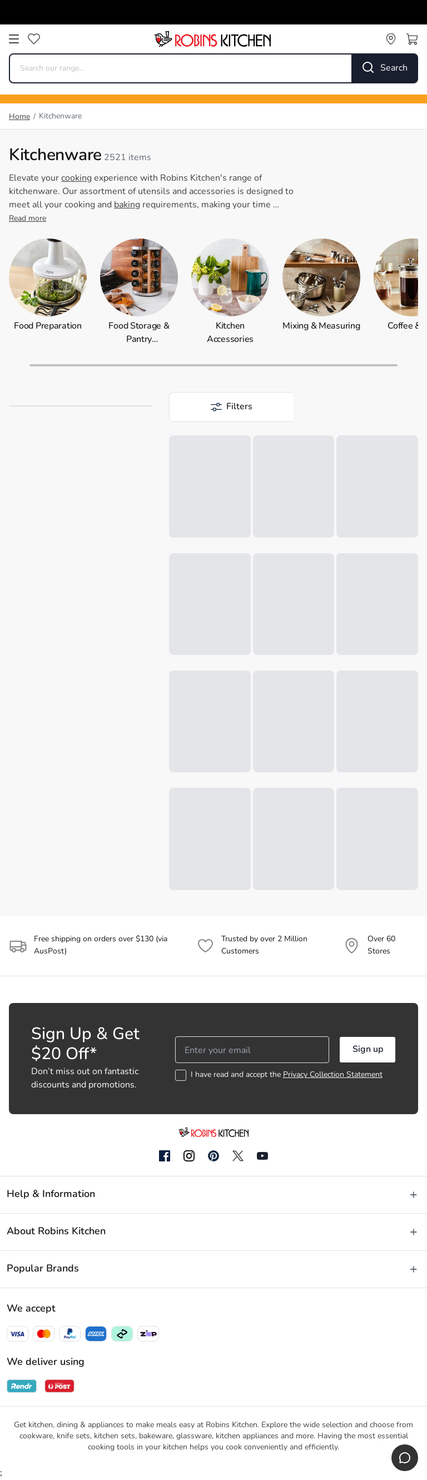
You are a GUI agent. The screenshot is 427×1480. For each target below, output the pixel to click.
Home (19, 117)
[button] (231, 407)
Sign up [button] (367, 1049)
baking (127, 205)
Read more (27, 219)
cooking (76, 178)
